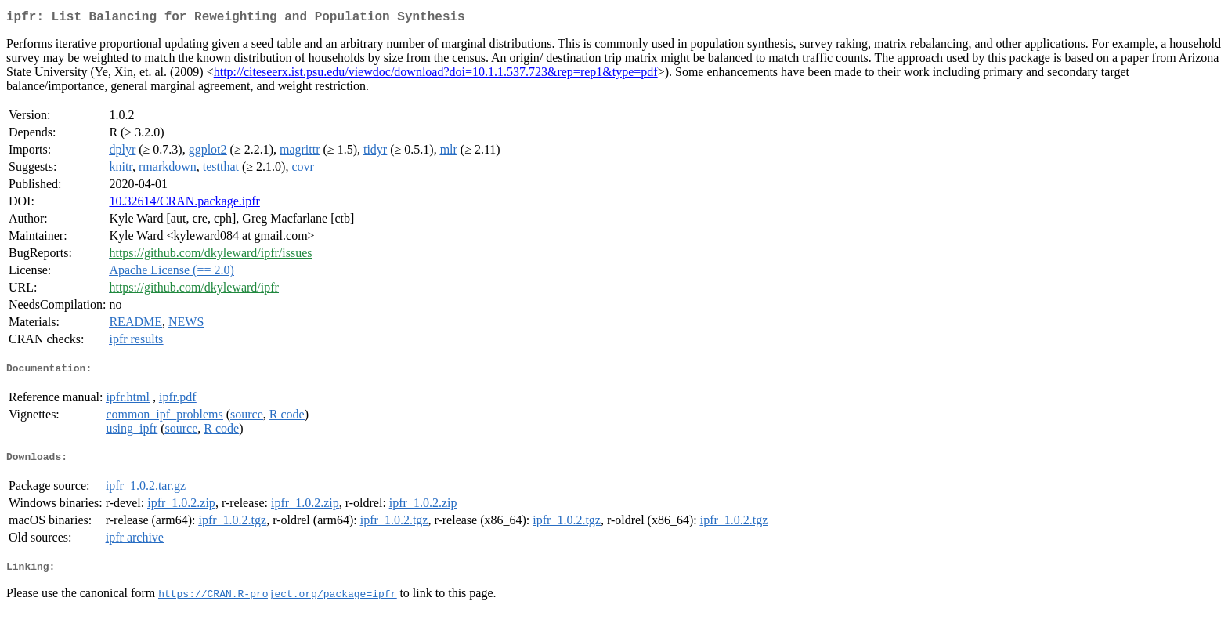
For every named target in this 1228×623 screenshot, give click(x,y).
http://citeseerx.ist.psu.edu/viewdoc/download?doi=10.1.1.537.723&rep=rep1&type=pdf (436, 74)
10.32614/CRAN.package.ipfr (184, 204)
